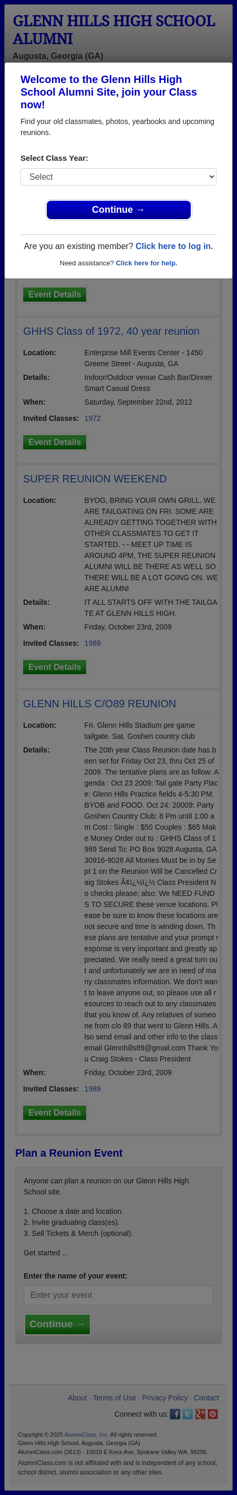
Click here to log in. (174, 246)
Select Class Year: (54, 157)
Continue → (118, 209)
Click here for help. (146, 263)
